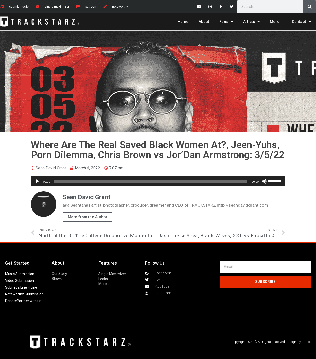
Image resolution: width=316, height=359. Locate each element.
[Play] (37, 181)
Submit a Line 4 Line (21, 287)
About (204, 21)
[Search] (309, 6)
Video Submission (19, 281)
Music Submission (19, 274)
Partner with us (29, 301)
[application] (158, 181)
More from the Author (87, 217)
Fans (226, 21)
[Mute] (264, 181)
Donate (11, 301)
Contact (301, 21)
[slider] (151, 181)
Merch (276, 21)
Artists (251, 21)
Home (183, 21)
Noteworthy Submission (24, 294)
